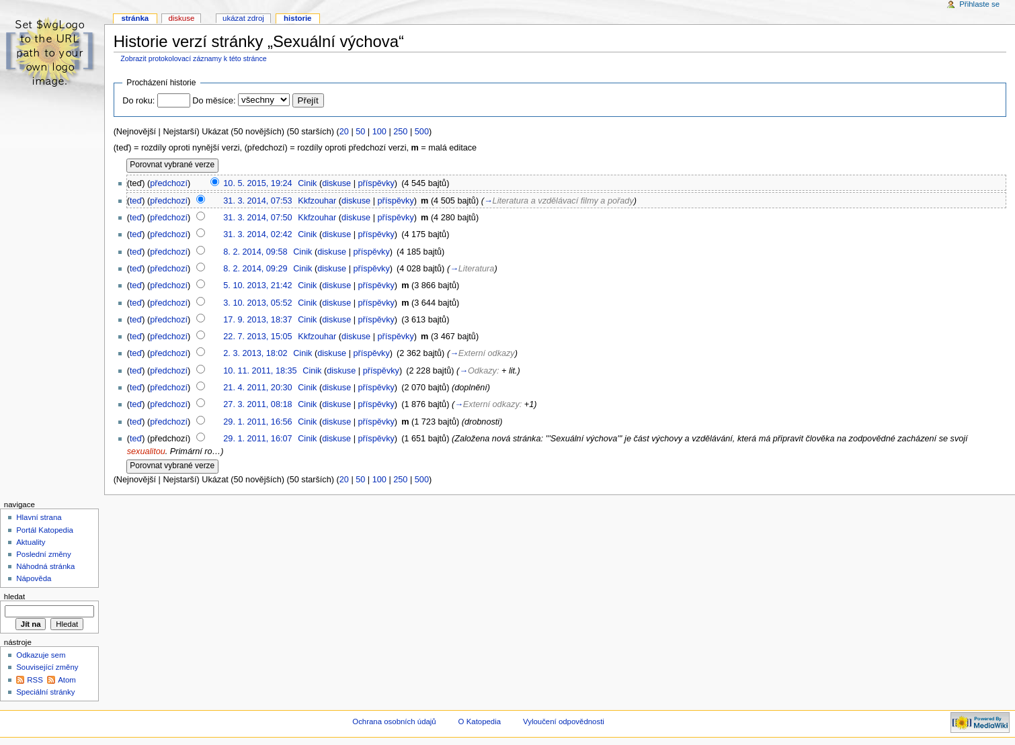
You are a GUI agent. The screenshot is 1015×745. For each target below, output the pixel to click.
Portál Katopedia (44, 530)
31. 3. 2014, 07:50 (257, 217)
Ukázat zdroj (243, 18)
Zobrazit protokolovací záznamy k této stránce (193, 58)
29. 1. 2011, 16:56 (257, 422)
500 (422, 131)
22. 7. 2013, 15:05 (257, 336)
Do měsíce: (213, 100)
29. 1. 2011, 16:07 (257, 438)
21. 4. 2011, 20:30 (257, 387)
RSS (35, 680)
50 (360, 131)
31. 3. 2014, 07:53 (257, 201)
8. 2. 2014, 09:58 (255, 252)
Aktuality (30, 542)
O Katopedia (479, 721)
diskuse (336, 183)
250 (400, 131)
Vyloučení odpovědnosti (563, 721)
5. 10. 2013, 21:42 (257, 285)
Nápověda (33, 578)
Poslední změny (43, 554)
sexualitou (146, 451)
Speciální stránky (45, 692)
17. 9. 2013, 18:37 (257, 319)
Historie (297, 18)
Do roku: (138, 100)
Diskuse (181, 18)
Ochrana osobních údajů (394, 721)
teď (136, 201)
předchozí (169, 183)
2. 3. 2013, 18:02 (255, 353)
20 (344, 131)
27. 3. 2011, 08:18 (257, 404)
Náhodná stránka (45, 566)
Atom (67, 680)
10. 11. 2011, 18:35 (259, 371)
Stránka (135, 18)
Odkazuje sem (40, 655)
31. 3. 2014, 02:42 (257, 234)
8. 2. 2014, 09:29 (255, 268)
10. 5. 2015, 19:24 (257, 183)
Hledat (14, 597)
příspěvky (376, 183)
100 (379, 131)
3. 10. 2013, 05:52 (257, 303)
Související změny (47, 667)
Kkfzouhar (317, 201)
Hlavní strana (38, 517)
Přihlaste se (979, 4)
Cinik (307, 183)
